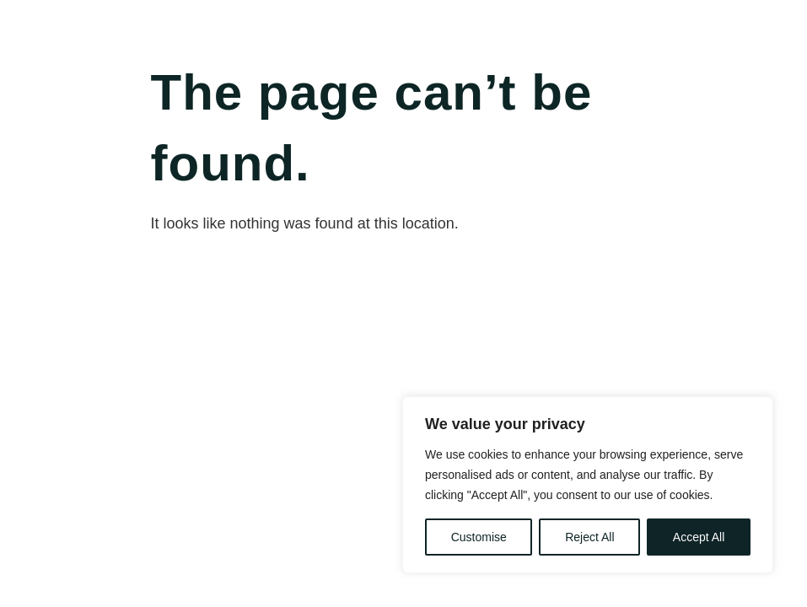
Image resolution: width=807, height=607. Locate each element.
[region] (587, 484)
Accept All (698, 537)
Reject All (589, 537)
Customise (479, 537)
